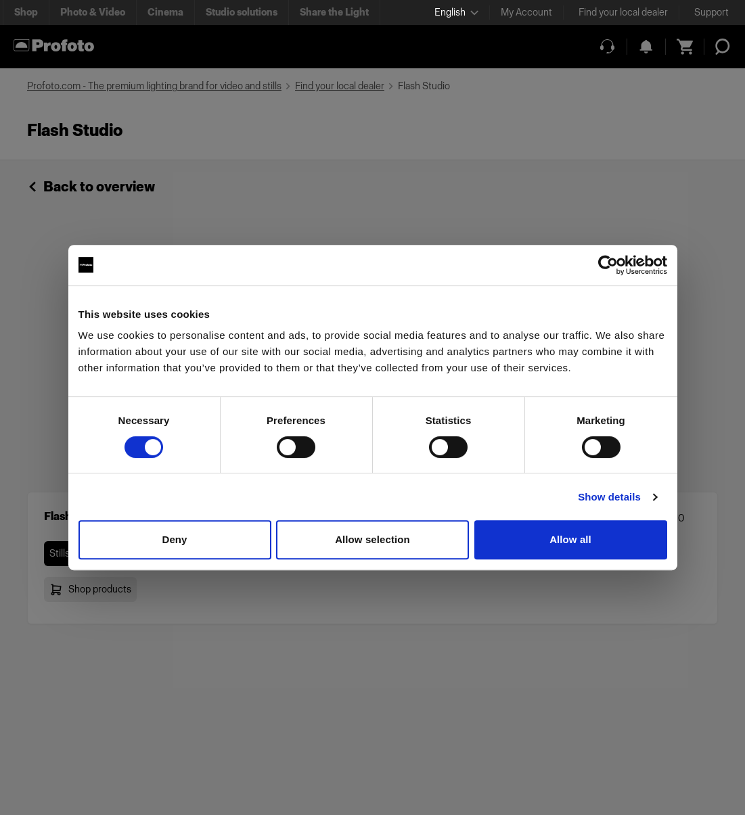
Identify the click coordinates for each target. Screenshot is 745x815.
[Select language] (456, 12)
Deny (174, 539)
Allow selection (372, 539)
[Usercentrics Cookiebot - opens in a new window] (608, 265)
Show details (609, 497)
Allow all (570, 539)
